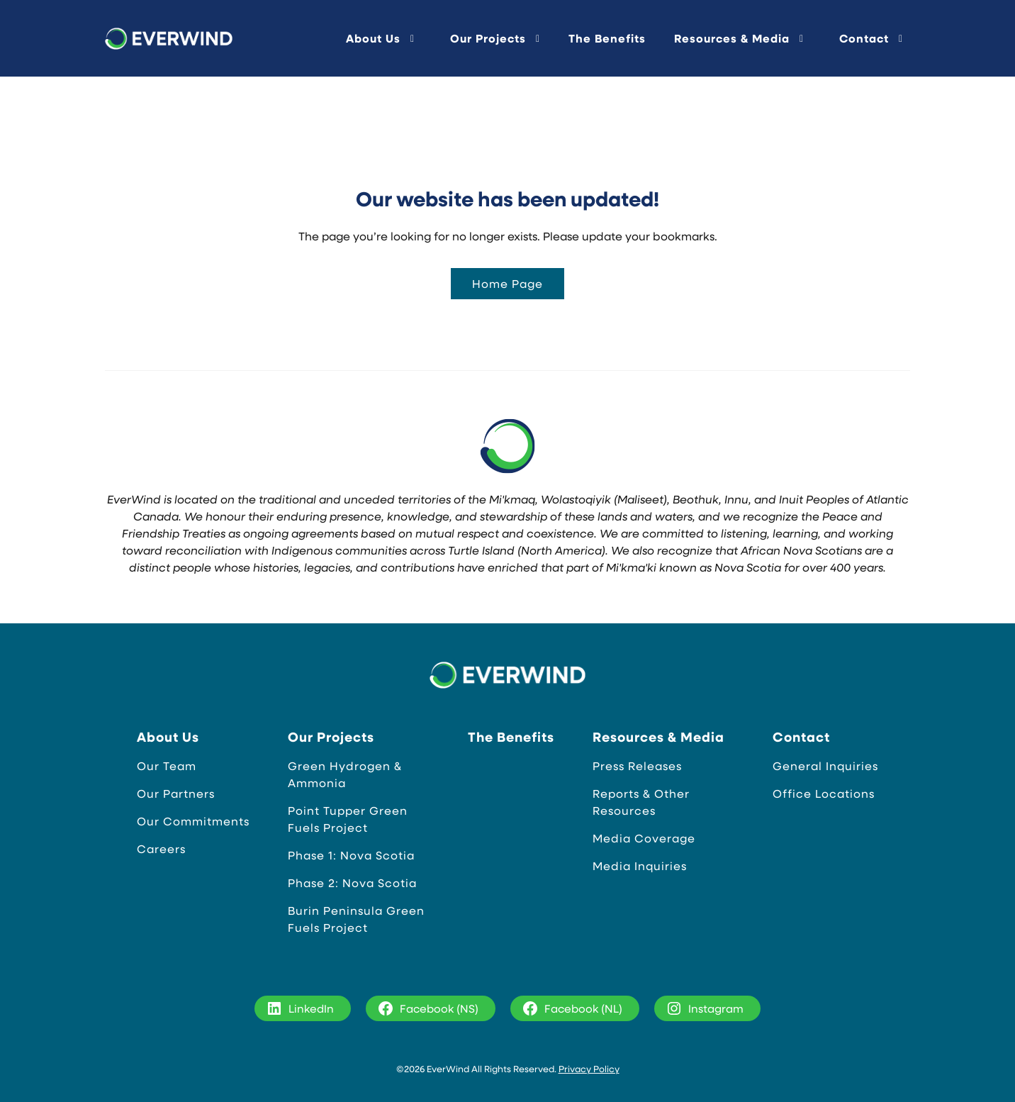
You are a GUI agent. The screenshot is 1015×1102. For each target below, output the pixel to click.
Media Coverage (644, 837)
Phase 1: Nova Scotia (351, 854)
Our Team (166, 765)
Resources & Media (732, 38)
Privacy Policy (589, 1068)
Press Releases (637, 765)
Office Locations (824, 793)
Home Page (507, 283)
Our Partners (176, 793)
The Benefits (607, 38)
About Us (373, 38)
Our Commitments (193, 820)
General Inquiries (825, 765)
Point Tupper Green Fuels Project (348, 819)
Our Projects (488, 38)
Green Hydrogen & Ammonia (345, 774)
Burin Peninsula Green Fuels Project (356, 919)
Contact (864, 38)
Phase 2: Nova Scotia (352, 882)
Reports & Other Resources (641, 802)
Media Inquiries (640, 865)
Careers (161, 848)
